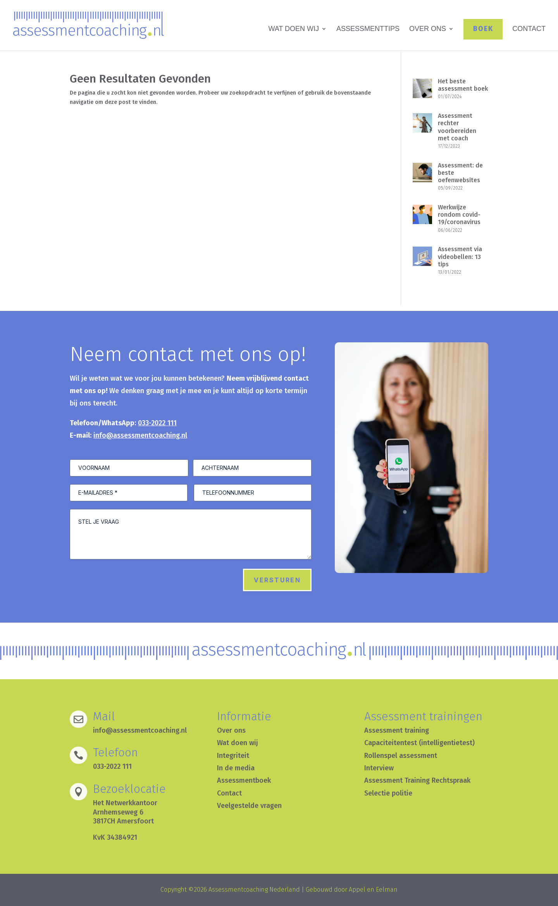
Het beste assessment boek (463, 85)
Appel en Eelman (373, 889)
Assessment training (396, 730)
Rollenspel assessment (400, 755)
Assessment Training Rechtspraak (417, 780)
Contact (229, 793)
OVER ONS (427, 29)
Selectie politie (388, 793)
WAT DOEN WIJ (293, 29)
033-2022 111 (157, 423)
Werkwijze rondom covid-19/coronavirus (459, 215)
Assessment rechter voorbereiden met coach (457, 127)
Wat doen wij (237, 743)
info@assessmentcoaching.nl (140, 435)
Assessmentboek (244, 780)
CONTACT (529, 29)
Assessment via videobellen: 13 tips (460, 256)
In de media (236, 768)
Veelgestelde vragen (249, 805)
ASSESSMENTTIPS (368, 29)
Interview (379, 768)
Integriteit (233, 755)
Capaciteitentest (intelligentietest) (419, 743)
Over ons (231, 730)
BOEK (483, 28)
